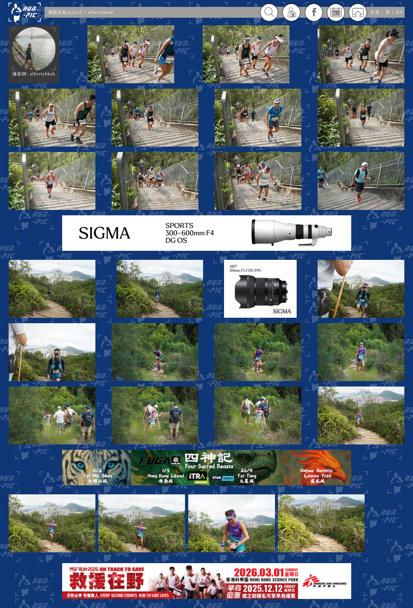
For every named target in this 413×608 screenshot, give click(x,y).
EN (399, 12)
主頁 (375, 12)
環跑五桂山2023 (65, 12)
